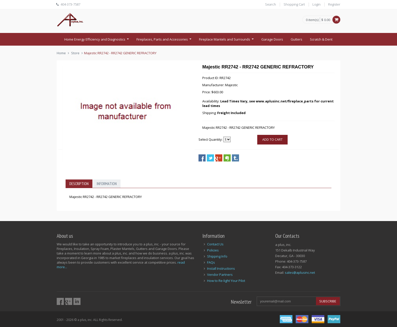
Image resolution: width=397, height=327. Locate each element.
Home (61, 53)
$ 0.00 (325, 19)
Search (270, 4)
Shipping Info (217, 256)
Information (107, 183)
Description (79, 183)
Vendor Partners (220, 274)
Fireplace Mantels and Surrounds (227, 41)
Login (316, 4)
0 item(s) (312, 20)
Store (75, 53)
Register (334, 4)
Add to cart (272, 139)
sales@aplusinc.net (300, 272)
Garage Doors (272, 39)
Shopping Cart (294, 4)
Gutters (296, 39)
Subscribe (327, 301)
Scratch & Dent (321, 39)
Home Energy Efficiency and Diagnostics (97, 41)
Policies (213, 250)
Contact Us (215, 244)
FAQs (211, 262)
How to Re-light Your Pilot (226, 280)
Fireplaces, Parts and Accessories (164, 41)
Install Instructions (221, 268)
